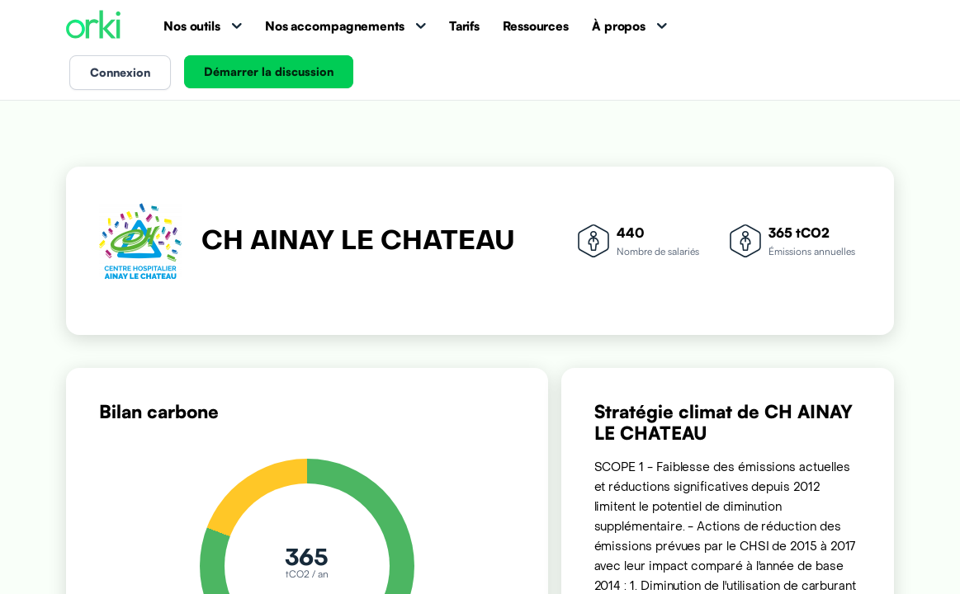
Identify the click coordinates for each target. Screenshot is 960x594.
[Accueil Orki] (93, 26)
